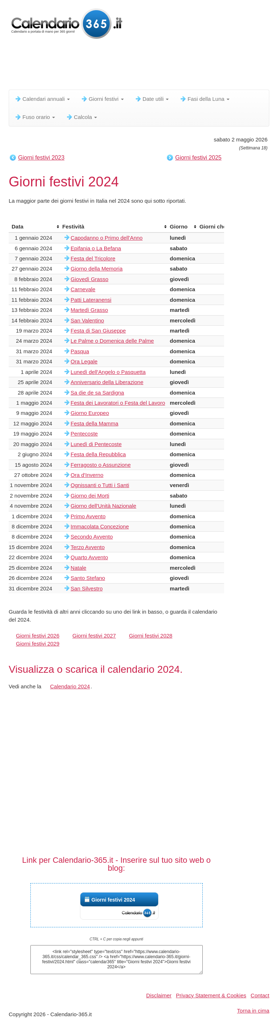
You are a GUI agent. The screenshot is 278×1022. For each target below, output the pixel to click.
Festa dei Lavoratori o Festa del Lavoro (118, 403)
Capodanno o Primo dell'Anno (107, 238)
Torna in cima (253, 1010)
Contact (259, 995)
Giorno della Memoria (96, 268)
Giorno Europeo (90, 413)
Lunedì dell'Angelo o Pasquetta (108, 372)
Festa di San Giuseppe (98, 330)
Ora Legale (84, 361)
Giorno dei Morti (90, 496)
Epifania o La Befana (96, 248)
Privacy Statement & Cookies (211, 995)
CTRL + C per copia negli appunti (116, 939)
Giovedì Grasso (89, 279)
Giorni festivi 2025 (198, 157)
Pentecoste (84, 433)
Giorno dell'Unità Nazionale (103, 506)
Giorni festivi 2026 (37, 635)
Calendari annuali (42, 99)
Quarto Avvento (89, 557)
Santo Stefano (88, 578)
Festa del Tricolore (93, 258)
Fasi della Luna (204, 99)
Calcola (81, 117)
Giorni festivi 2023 (41, 157)
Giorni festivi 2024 (113, 900)
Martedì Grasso (89, 310)
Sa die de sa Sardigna (97, 393)
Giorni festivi (102, 99)
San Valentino (87, 320)
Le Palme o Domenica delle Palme (112, 341)
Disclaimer (159, 995)
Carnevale (83, 289)
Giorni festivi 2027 (94, 635)
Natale (78, 568)
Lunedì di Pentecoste (96, 444)
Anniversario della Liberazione (107, 382)
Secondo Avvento (92, 536)
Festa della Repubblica (98, 454)
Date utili (152, 99)
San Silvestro (86, 588)
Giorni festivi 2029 (37, 643)
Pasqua (80, 351)
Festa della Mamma (94, 423)
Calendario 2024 (70, 686)
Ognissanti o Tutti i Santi (100, 485)
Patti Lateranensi (91, 300)
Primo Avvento (88, 516)
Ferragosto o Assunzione (101, 465)
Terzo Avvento (88, 547)
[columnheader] (34, 226)
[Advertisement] (140, 67)
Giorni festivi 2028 (150, 635)
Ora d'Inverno (87, 475)
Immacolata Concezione (100, 526)
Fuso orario (34, 117)
